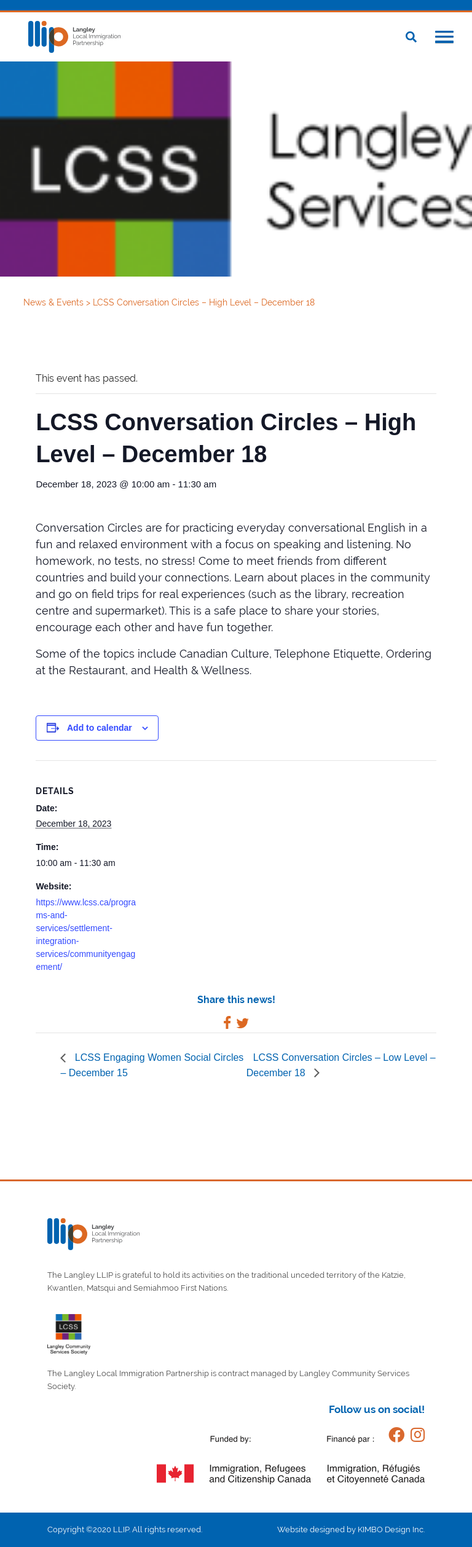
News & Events (54, 302)
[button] (444, 38)
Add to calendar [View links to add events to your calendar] (99, 728)
